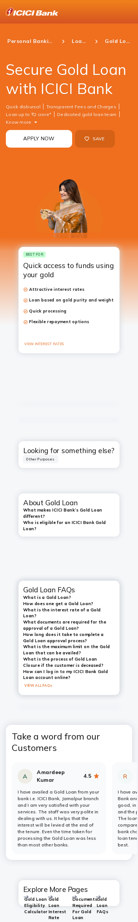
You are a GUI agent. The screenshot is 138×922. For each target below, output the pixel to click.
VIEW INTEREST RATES (44, 343)
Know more (18, 122)
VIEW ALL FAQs (38, 685)
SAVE (94, 139)
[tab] (40, 459)
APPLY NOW (38, 138)
